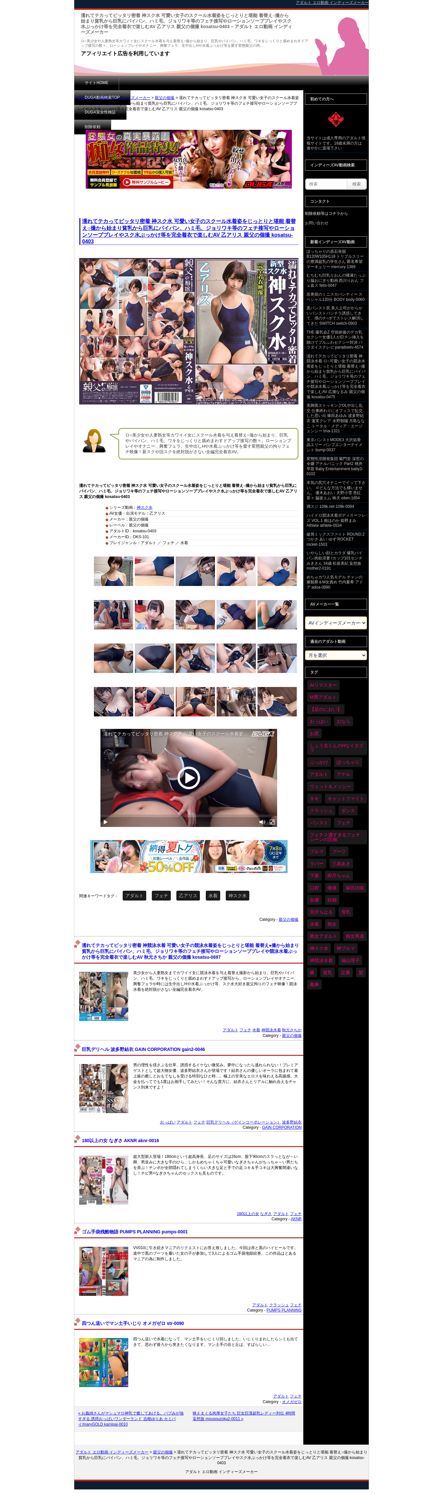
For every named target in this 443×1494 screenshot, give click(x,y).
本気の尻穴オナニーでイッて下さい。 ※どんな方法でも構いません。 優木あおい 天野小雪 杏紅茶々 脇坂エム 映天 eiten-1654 (336, 490)
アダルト (134, 895)
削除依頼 (246, 82)
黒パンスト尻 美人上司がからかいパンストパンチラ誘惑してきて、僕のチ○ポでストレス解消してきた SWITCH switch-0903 (335, 316)
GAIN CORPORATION (282, 1127)
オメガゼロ (292, 1402)
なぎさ (266, 1213)
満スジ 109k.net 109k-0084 (330, 506)
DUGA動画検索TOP (147, 82)
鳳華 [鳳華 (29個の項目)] (314, 984)
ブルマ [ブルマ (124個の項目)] (317, 851)
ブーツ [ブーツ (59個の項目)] (339, 851)
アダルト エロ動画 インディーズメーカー (114, 97)
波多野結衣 (292, 1122)
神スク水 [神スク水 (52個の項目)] (319, 948)
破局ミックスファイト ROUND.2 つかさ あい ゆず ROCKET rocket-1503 (335, 539)
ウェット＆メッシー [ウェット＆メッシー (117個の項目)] (330, 786)
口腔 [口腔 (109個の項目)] (314, 887)
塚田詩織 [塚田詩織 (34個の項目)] (355, 887)
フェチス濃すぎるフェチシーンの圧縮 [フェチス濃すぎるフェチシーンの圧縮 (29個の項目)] (335, 837)
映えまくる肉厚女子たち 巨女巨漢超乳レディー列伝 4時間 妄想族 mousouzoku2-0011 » (244, 1416)
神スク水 (144, 507)
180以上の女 (248, 1213)
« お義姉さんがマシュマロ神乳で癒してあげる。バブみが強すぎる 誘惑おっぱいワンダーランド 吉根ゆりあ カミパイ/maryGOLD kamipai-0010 (131, 1419)
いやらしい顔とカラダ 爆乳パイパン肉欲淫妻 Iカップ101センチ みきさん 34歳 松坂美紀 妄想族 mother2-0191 (335, 561)
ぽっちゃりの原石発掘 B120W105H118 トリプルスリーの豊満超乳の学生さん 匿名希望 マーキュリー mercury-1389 (335, 259)
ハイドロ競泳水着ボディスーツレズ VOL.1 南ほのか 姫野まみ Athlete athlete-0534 (336, 520)
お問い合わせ (316, 223)
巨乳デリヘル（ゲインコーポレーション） (243, 1122)
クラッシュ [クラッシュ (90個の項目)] (321, 810)
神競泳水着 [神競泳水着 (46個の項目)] (321, 960)
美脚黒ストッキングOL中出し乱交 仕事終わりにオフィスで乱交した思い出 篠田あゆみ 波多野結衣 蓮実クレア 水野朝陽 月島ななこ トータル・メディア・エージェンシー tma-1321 (336, 418)
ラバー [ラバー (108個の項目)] (317, 863)
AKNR (296, 1219)
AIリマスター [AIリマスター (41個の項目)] (323, 685)
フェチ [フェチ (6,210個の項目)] (343, 822)
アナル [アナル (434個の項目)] (343, 774)
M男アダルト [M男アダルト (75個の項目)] (323, 697)
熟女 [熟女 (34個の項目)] (332, 924)
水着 (213, 895)
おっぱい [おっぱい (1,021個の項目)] (319, 721)
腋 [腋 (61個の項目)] (312, 972)
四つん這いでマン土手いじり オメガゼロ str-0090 (133, 1323)
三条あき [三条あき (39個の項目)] (341, 863)
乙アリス (188, 895)
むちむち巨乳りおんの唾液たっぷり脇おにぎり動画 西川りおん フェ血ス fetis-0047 (336, 280)
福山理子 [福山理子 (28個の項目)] (350, 960)
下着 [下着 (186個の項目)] (314, 875)
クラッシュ (279, 1305)
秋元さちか (292, 1030)
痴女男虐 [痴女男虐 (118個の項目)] (355, 936)
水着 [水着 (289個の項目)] (314, 924)
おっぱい (168, 1122)
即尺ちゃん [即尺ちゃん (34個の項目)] (339, 875)
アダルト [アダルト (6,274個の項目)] (319, 774)
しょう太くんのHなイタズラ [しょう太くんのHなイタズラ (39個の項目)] (336, 748)
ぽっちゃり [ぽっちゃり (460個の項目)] (348, 762)
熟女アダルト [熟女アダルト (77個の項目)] (323, 936)
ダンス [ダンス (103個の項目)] (348, 810)
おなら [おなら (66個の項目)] (343, 721)
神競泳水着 (271, 1030)
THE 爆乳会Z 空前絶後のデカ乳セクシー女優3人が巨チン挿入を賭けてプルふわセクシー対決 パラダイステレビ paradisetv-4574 (335, 340)
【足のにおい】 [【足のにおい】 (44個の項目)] (326, 709)
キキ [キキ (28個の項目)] (314, 798)
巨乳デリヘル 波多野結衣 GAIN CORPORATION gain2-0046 (143, 1049)
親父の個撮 (164, 97)
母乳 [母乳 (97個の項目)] (345, 912)
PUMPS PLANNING (284, 1310)
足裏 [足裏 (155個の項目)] (345, 972)
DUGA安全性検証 (201, 82)
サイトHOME (96, 82)
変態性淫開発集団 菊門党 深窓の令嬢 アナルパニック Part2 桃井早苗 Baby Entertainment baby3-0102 (335, 466)
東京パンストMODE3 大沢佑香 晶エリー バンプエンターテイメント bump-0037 (335, 445)
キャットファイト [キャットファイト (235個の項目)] (346, 798)
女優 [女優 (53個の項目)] (314, 899)
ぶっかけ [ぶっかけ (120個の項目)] (319, 762)
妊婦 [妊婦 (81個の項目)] (332, 899)
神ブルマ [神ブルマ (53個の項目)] (346, 948)
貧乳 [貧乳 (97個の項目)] (327, 972)
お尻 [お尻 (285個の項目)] (314, 733)
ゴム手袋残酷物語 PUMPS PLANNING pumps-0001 (135, 1231)
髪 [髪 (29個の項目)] (361, 972)
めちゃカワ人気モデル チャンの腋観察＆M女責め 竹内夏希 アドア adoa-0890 (335, 582)
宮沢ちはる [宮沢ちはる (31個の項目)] (321, 912)
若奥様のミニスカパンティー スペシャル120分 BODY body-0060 (335, 297)
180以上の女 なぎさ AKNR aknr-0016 (120, 1140)
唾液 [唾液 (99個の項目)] (332, 887)
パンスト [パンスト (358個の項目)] (319, 822)
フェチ (161, 895)
